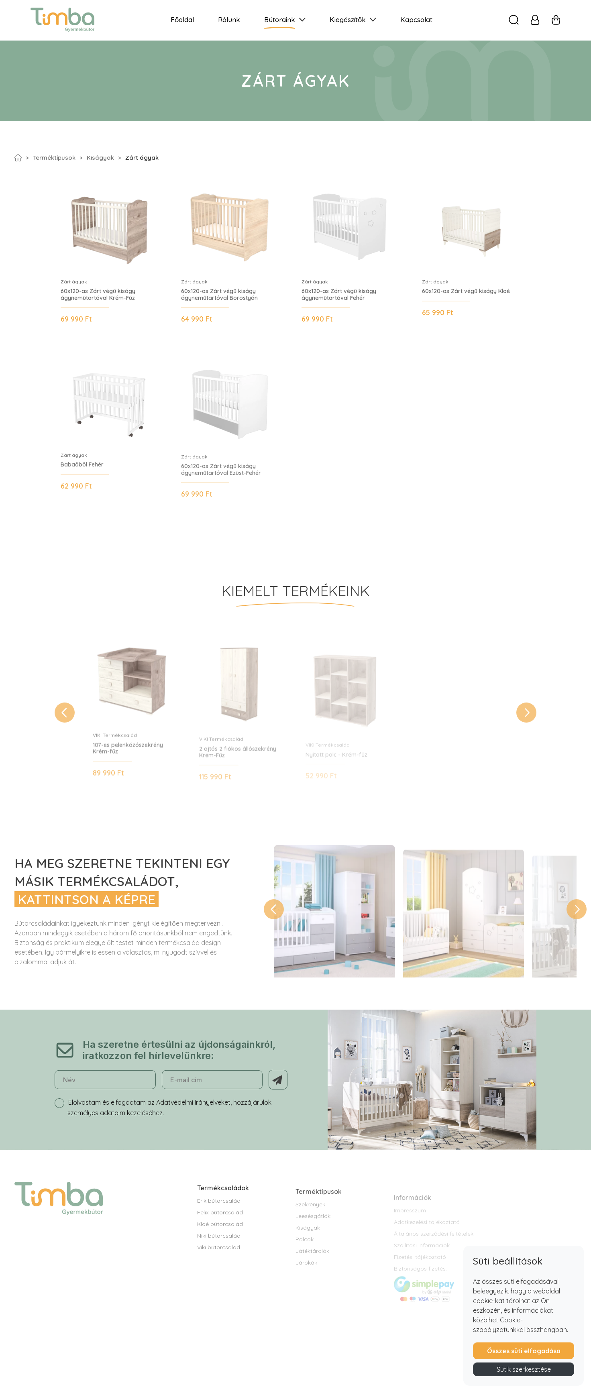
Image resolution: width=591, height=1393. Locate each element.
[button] (65, 722)
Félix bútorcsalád (220, 1226)
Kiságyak (100, 157)
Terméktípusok (54, 157)
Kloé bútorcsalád (220, 1238)
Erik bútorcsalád (218, 1215)
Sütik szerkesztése (524, 1369)
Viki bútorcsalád (218, 1261)
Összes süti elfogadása (523, 1351)
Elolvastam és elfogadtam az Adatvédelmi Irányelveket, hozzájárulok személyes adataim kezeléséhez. (169, 1117)
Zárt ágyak (142, 157)
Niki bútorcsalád (218, 1250)
